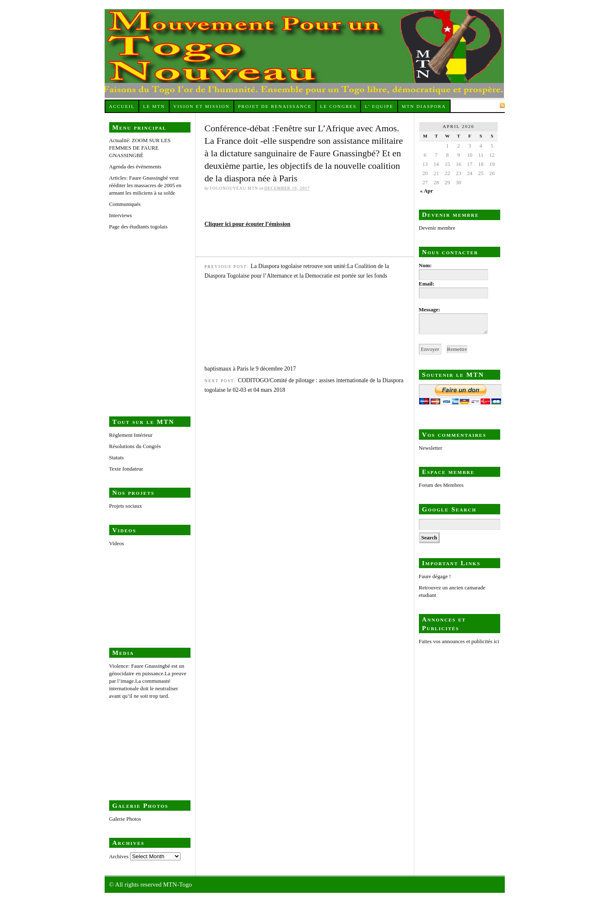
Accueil (122, 106)
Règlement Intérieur (131, 435)
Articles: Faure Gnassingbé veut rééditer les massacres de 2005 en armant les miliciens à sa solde (145, 185)
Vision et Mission (201, 106)
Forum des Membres (441, 485)
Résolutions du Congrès (135, 446)
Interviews (120, 215)
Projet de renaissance (275, 106)
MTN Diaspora (424, 106)
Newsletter (430, 448)
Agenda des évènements (135, 166)
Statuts (116, 457)
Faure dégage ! (435, 576)
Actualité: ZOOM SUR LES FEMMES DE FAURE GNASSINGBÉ (140, 147)
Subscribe (482, 105)
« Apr (426, 191)
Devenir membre (437, 228)
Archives (119, 856)
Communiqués (125, 204)
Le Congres (338, 106)
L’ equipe (379, 106)
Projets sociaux (125, 506)
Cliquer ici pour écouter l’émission (248, 224)
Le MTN (154, 106)
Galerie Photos (125, 819)
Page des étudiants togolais (151, 311)
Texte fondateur (126, 469)
